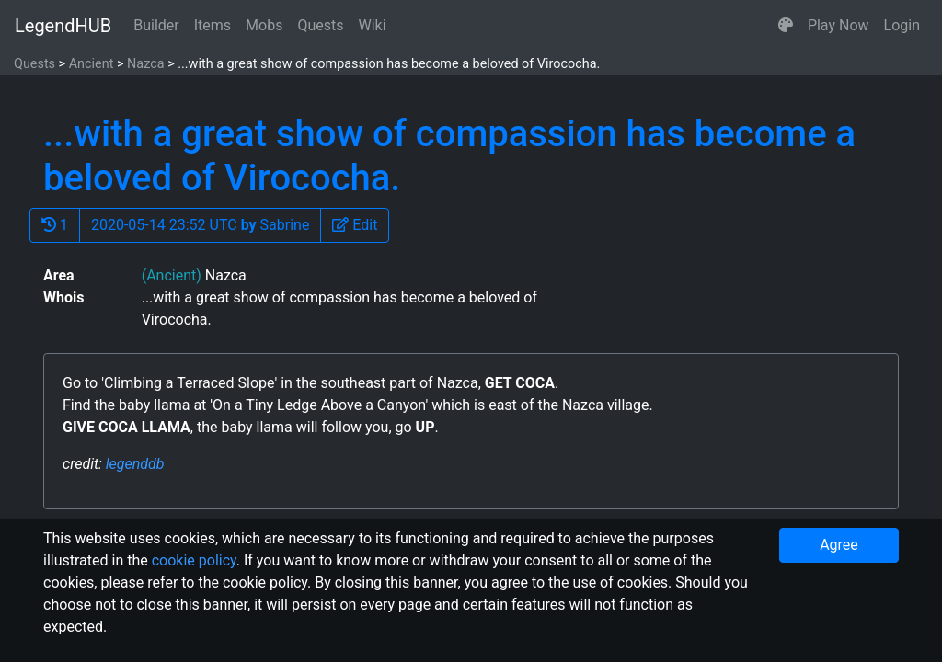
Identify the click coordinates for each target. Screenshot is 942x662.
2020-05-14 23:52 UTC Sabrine (200, 225)
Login (902, 25)
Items (212, 25)
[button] (785, 25)
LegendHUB (63, 26)
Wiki (372, 25)
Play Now (838, 25)
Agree (839, 545)
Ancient (91, 64)
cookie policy (194, 560)
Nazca (145, 64)
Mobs (264, 25)
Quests (320, 25)
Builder (156, 25)
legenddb (135, 464)
